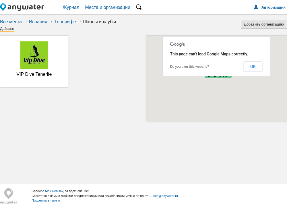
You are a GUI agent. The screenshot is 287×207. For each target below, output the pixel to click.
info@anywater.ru (165, 196)
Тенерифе (65, 21)
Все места (11, 21)
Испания (38, 21)
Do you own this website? (189, 67)
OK (252, 66)
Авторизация (273, 7)
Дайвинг (7, 28)
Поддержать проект (46, 200)
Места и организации (107, 7)
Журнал (71, 7)
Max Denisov (54, 191)
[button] (218, 76)
